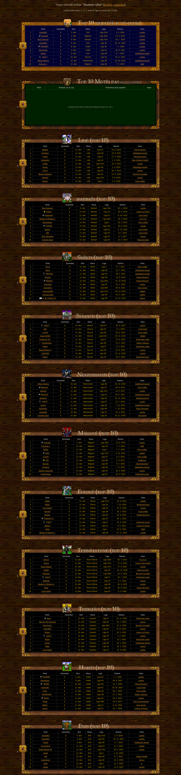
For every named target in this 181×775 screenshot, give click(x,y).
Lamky (142, 32)
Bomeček (43, 409)
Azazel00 (45, 687)
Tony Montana (47, 236)
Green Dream (140, 150)
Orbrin (48, 212)
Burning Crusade (140, 174)
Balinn (45, 705)
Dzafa (46, 698)
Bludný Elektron (45, 174)
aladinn (45, 150)
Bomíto (48, 277)
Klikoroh (44, 387)
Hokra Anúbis (141, 756)
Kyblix (45, 157)
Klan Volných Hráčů (140, 160)
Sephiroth (49, 215)
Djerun (45, 181)
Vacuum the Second (47, 622)
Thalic (45, 701)
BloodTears (47, 222)
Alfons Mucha (43, 61)
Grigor (45, 167)
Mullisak (46, 581)
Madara (49, 281)
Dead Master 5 (45, 350)
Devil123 (44, 394)
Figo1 (47, 267)
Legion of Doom (143, 212)
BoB (142, 64)
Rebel (45, 346)
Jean (47, 453)
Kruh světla (140, 181)
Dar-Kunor (47, 625)
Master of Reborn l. (47, 219)
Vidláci (142, 291)
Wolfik (46, 570)
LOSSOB (45, 353)
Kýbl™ (45, 57)
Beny (48, 270)
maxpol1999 (48, 291)
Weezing (46, 574)
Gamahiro (45, 160)
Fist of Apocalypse (141, 701)
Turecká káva (47, 240)
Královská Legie (142, 339)
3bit (47, 233)
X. (142, 763)
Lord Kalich (47, 508)
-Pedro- (47, 632)
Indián (45, 164)
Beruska (49, 274)
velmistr (45, 178)
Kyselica (45, 153)
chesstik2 (43, 32)
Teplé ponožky (143, 240)
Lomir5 (45, 332)
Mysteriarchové (140, 157)
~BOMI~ (46, 684)
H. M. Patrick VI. (49, 298)
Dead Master (46, 567)
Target (43, 53)
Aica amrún (142, 288)
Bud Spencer (43, 39)
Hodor (45, 449)
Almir (45, 691)
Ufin (47, 460)
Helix (47, 529)
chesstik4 (48, 284)
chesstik (44, 36)
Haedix (47, 515)
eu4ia (45, 753)
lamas (45, 708)
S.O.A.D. (143, 219)
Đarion (47, 229)
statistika (119, 4)
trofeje (108, 4)
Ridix (46, 588)
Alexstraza (43, 50)
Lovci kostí (143, 215)
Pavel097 (45, 46)
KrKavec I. (43, 64)
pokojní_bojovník (46, 471)
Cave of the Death (142, 563)
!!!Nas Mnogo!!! (142, 277)
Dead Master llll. (45, 749)
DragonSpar (46, 474)
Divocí (143, 236)
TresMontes (47, 343)
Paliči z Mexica (142, 343)
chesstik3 (43, 43)
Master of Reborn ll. (46, 584)
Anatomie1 (45, 760)
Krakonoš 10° (45, 339)
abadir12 (43, 398)
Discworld (142, 415)
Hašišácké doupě (142, 53)
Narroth (47, 511)
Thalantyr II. (49, 518)
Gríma (46, 563)
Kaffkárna (142, 460)
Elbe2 (45, 357)
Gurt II (45, 171)
